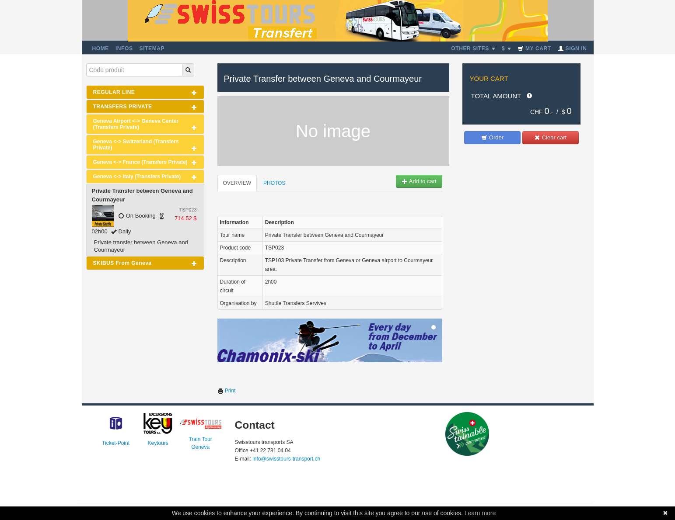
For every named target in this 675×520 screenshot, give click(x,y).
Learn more (480, 513)
